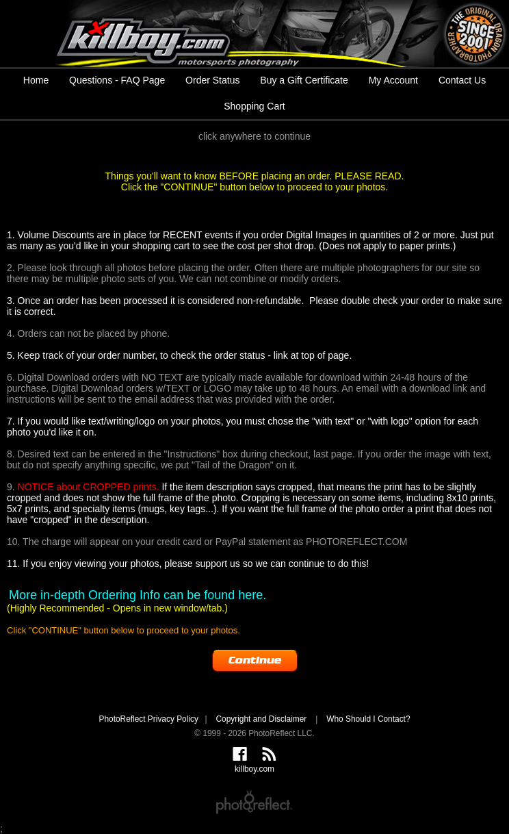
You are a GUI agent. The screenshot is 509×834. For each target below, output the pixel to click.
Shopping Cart (254, 106)
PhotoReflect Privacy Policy (148, 719)
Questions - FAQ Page (117, 80)
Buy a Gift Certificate (304, 80)
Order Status (212, 80)
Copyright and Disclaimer (262, 719)
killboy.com (254, 33)
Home (36, 80)
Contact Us (462, 80)
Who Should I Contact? (368, 719)
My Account (393, 80)
